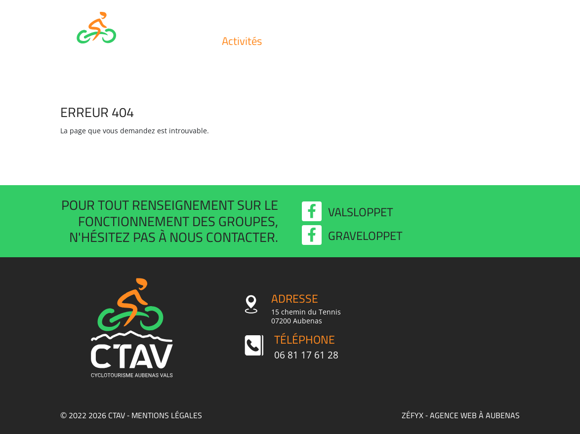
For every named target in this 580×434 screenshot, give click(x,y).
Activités (242, 41)
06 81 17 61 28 (306, 354)
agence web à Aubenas (475, 415)
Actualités (365, 41)
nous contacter (222, 237)
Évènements (303, 41)
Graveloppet (352, 236)
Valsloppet (427, 41)
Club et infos (180, 41)
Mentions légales (166, 415)
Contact (489, 41)
